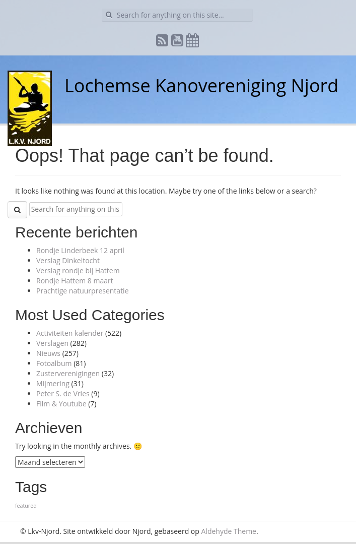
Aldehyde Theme (228, 531)
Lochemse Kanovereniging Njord (201, 85)
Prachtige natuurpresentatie (82, 290)
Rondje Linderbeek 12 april (80, 250)
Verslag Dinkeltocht (68, 260)
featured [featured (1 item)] (26, 505)
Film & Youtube (61, 403)
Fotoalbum (54, 363)
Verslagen (52, 343)
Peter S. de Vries (63, 393)
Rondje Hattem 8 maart (74, 280)
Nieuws (48, 353)
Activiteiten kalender (69, 333)
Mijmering (52, 383)
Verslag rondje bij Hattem (78, 270)
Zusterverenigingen (68, 373)
